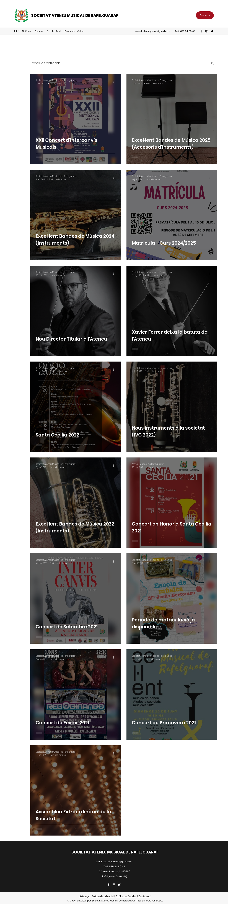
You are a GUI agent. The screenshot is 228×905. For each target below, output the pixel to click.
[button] (39, 31)
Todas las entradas (45, 63)
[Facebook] (201, 31)
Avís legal (84, 896)
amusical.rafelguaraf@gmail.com (152, 31)
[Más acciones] (115, 82)
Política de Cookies (126, 896)
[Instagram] (206, 31)
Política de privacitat (103, 896)
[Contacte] (205, 15)
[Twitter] (212, 31)
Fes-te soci (144, 896)
